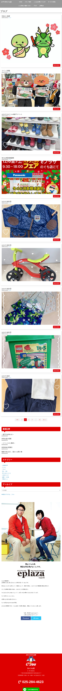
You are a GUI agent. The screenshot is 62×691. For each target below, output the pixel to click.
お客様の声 (5, 465)
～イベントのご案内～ (8, 443)
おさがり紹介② (6, 332)
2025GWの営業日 (7, 447)
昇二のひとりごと (6, 473)
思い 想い (5, 471)
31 (39, 419)
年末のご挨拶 (6, 16)
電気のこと (5, 479)
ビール (4, 467)
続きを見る (56, 65)
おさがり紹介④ (6, 245)
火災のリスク (5, 475)
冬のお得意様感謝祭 (8, 158)
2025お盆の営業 (6, 438)
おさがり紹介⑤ (6, 201)
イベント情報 (6, 70)
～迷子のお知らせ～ (8, 434)
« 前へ (17, 419)
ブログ (10, 17)
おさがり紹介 (6, 376)
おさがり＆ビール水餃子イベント (12, 114)
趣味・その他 (5, 477)
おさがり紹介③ (6, 289)
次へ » (44, 419)
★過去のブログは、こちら (8, 494)
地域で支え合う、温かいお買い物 (12, 452)
